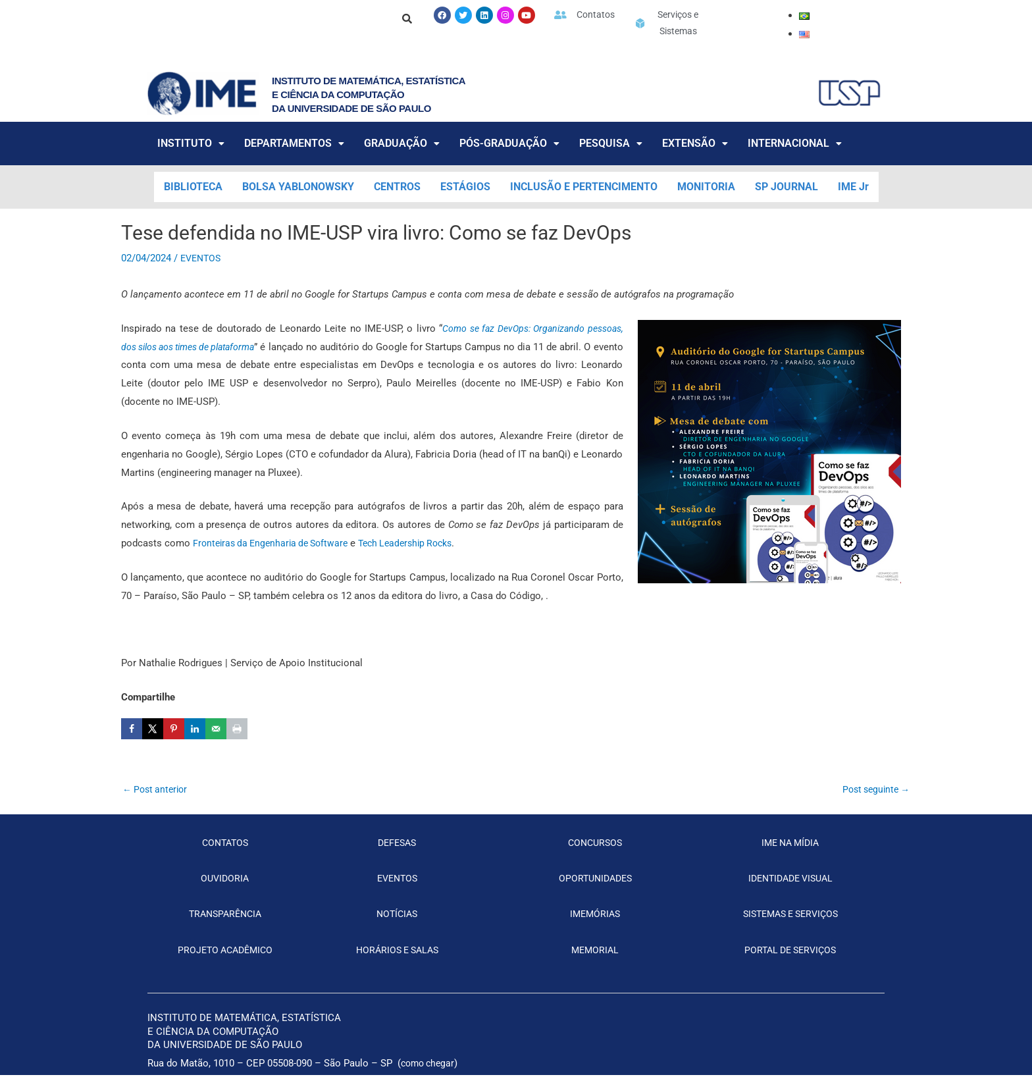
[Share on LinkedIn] (194, 728)
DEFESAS (397, 845)
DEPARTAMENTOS (294, 143)
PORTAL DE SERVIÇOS (790, 952)
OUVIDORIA (224, 880)
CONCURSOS (595, 845)
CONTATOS (225, 845)
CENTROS (397, 186)
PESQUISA (610, 143)
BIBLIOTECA (193, 186)
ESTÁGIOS (465, 186)
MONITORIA (706, 186)
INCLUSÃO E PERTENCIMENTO (584, 186)
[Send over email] (215, 728)
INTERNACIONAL (795, 143)
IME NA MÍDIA (790, 845)
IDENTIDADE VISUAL (790, 880)
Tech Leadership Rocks (419, 543)
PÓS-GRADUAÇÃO (509, 143)
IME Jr (853, 186)
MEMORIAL (595, 952)
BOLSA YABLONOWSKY (298, 186)
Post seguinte (873, 790)
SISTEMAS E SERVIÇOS (790, 916)
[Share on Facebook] (131, 728)
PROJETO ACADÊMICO (225, 952)
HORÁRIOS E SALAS (397, 952)
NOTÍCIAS (397, 916)
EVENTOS (202, 258)
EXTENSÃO (695, 143)
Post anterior (157, 790)
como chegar (430, 1065)
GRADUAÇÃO (402, 143)
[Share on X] (152, 728)
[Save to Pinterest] (173, 728)
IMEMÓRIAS (595, 916)
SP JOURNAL (786, 186)
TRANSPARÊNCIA (225, 916)
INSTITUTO (190, 143)
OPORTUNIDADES (595, 880)
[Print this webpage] (236, 728)
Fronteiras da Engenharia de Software (275, 543)
